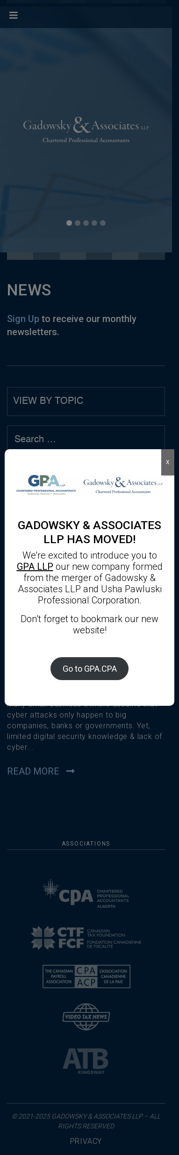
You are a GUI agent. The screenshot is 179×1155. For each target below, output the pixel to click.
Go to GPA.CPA (90, 669)
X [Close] (168, 462)
